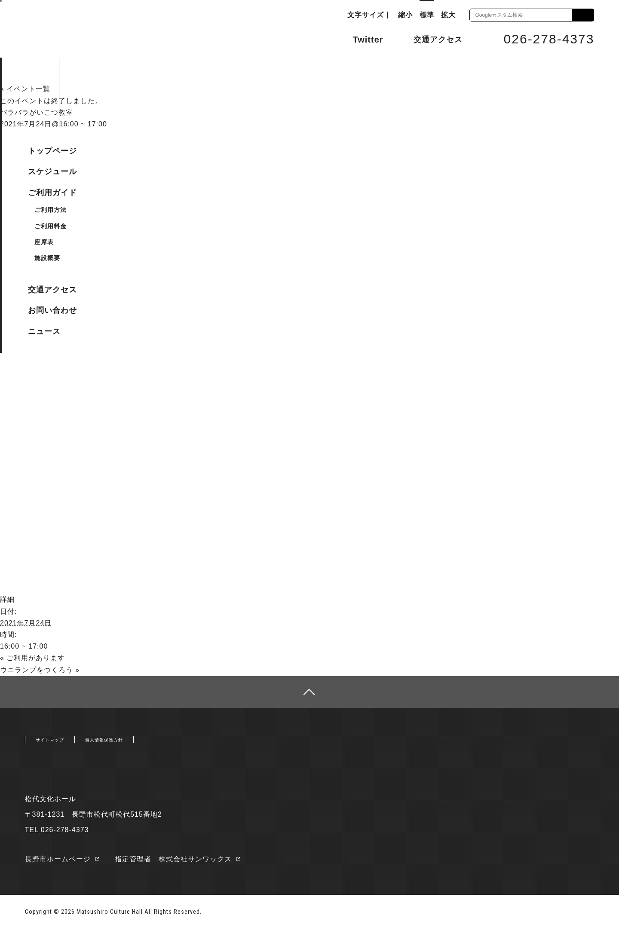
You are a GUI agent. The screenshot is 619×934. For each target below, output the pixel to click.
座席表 (44, 242)
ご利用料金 (50, 226)
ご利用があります (32, 657)
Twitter (359, 38)
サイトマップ (58, 742)
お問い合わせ (52, 310)
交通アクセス (432, 39)
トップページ (52, 151)
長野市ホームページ (58, 863)
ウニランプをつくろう (40, 669)
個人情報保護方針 (130, 742)
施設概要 (47, 257)
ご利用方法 (50, 209)
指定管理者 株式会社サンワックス (180, 863)
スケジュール (52, 171)
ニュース (44, 331)
